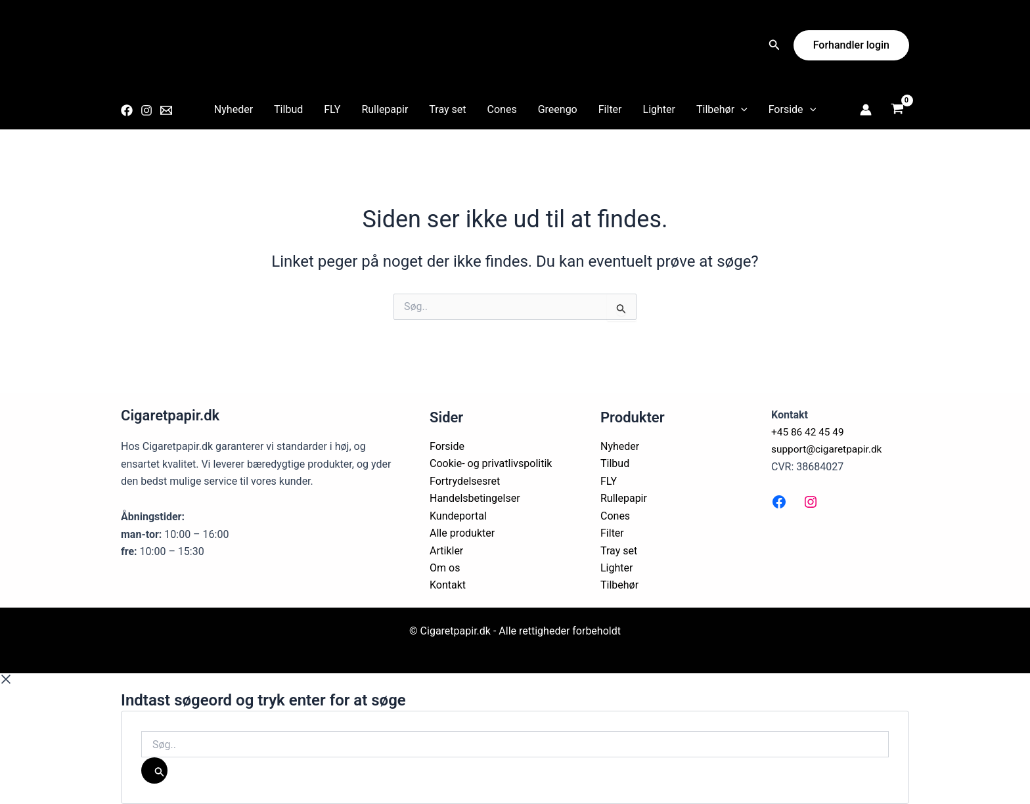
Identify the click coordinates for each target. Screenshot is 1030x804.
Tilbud (288, 109)
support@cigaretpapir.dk (828, 449)
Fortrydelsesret (465, 481)
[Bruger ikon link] (866, 110)
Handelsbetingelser (475, 498)
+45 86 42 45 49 (809, 432)
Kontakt (448, 585)
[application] (741, 109)
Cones (502, 109)
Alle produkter (462, 533)
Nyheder (233, 109)
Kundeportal (458, 516)
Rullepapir (384, 109)
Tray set (447, 109)
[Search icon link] (774, 46)
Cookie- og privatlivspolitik (491, 463)
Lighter (659, 109)
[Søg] (154, 770)
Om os (445, 568)
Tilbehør (722, 109)
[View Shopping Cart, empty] (897, 110)
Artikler (446, 550)
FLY (332, 109)
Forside (792, 109)
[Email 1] (166, 110)
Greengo (557, 109)
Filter (610, 109)
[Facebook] (127, 110)
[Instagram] (146, 110)
